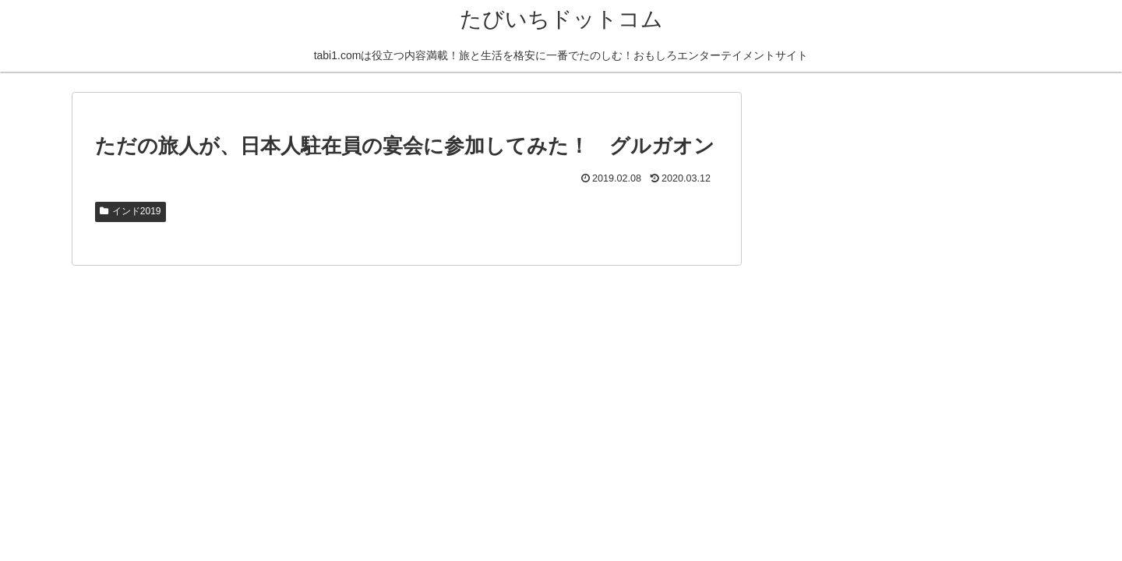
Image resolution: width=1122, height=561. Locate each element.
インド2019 (130, 211)
